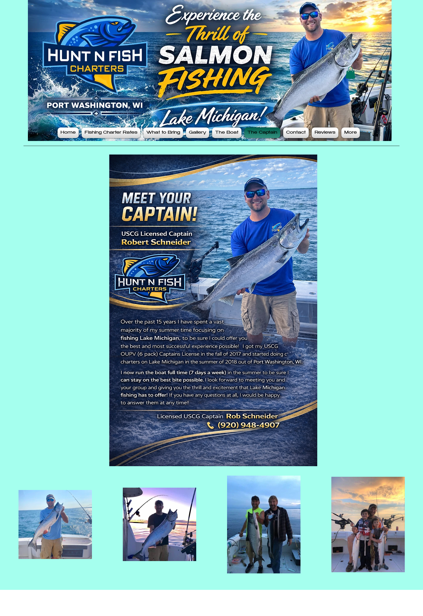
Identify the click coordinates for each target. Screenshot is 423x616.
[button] (350, 73)
